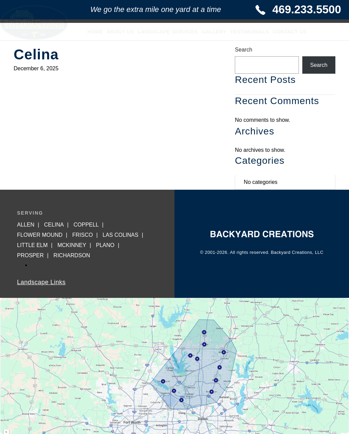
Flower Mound (39, 235)
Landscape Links (41, 282)
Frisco (82, 235)
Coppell (86, 225)
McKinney (71, 245)
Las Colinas (120, 235)
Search (243, 50)
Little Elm (32, 245)
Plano (105, 245)
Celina (54, 225)
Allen (25, 225)
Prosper (30, 255)
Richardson (72, 255)
